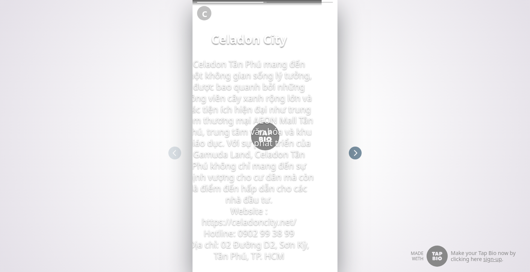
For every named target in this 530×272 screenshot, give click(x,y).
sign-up (492, 259)
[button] (230, 2)
